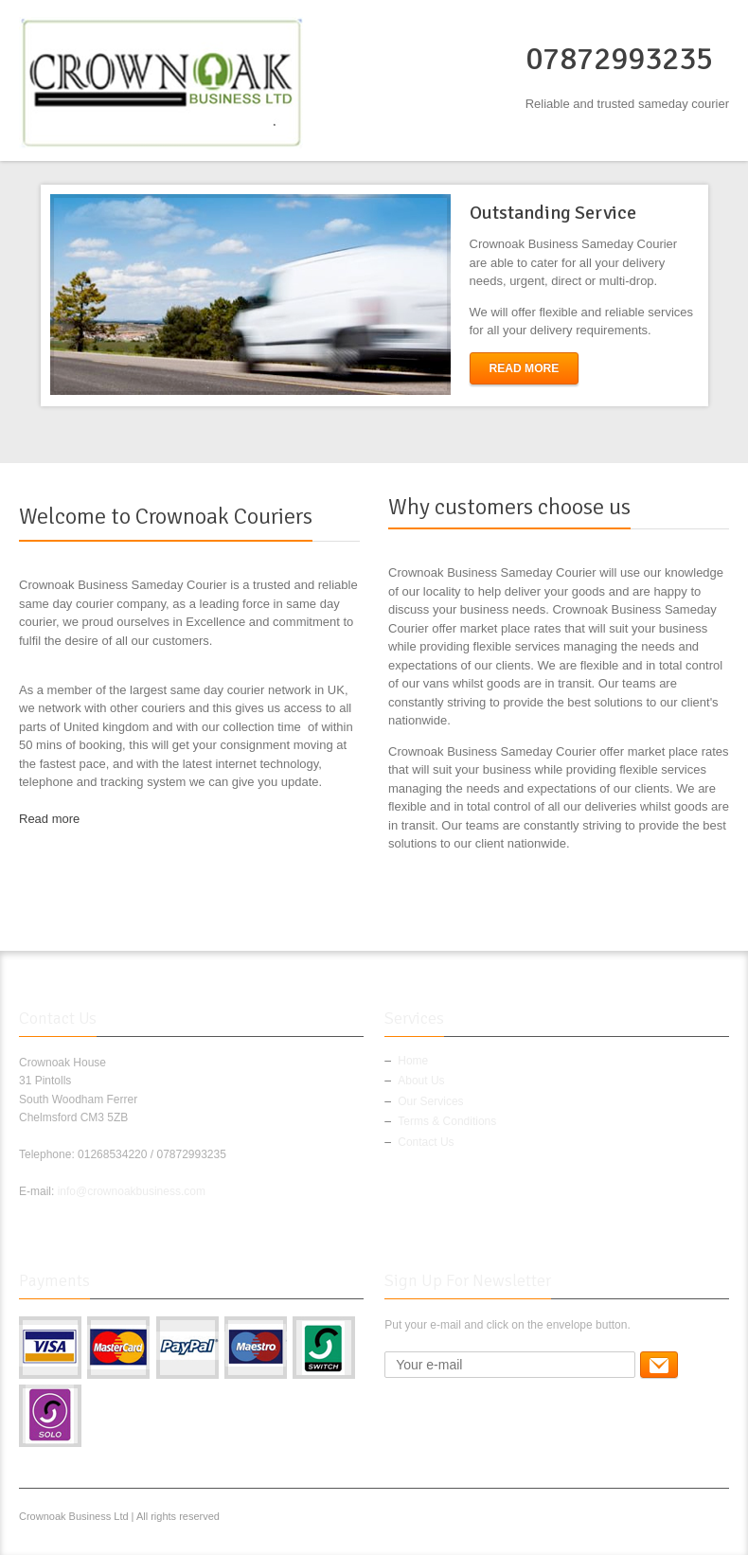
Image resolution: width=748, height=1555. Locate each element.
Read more (49, 819)
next (722, 295)
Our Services (430, 1101)
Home (413, 1060)
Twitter (626, 1519)
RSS (717, 1519)
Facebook (596, 1519)
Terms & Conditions (447, 1121)
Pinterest (687, 1519)
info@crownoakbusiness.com (131, 1191)
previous (26, 295)
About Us (421, 1080)
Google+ (657, 1519)
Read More (525, 368)
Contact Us (426, 1142)
